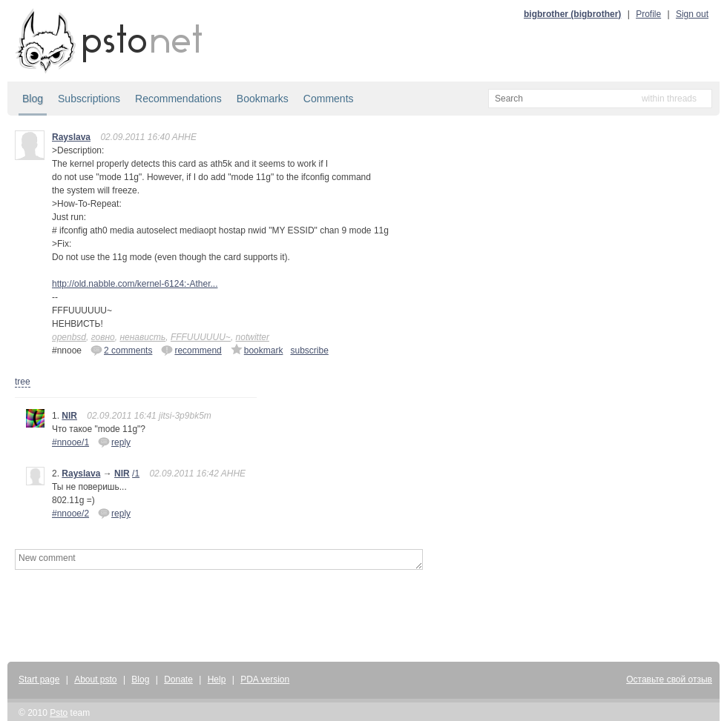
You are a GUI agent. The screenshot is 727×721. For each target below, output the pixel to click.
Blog (32, 98)
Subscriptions (89, 98)
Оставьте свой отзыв (669, 679)
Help (217, 679)
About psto (95, 679)
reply (114, 442)
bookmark (257, 350)
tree (22, 381)
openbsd (69, 337)
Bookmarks (263, 98)
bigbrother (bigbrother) (572, 14)
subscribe (309, 350)
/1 (135, 473)
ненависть (142, 337)
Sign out (692, 14)
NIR (69, 416)
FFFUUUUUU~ (201, 337)
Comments (328, 98)
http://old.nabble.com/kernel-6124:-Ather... (134, 284)
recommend (191, 350)
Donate (178, 679)
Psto (59, 713)
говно (103, 337)
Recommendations (178, 98)
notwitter (252, 337)
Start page (39, 679)
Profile (648, 14)
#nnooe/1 (70, 442)
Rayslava (71, 137)
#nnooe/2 (70, 513)
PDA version (264, 679)
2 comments (121, 350)
